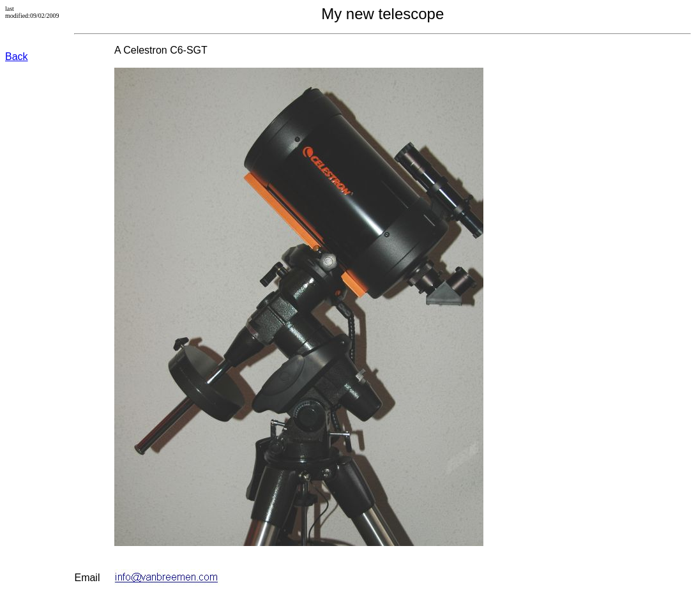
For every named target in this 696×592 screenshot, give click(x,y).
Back (16, 56)
